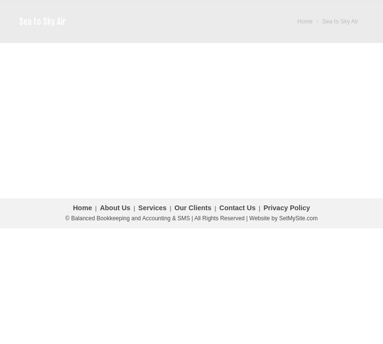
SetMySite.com (298, 218)
